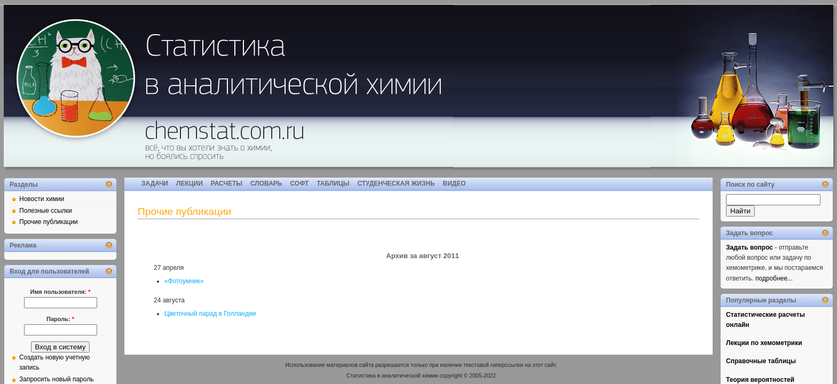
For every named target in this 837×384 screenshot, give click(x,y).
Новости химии (41, 199)
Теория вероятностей (760, 379)
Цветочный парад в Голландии (210, 313)
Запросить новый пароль (56, 379)
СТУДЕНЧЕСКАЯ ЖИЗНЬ (396, 183)
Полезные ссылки (45, 210)
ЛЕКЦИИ (189, 183)
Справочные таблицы (761, 361)
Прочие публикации (48, 222)
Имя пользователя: (60, 292)
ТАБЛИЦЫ (333, 183)
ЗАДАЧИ (154, 183)
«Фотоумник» (183, 281)
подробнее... (774, 278)
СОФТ (299, 183)
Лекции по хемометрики (764, 343)
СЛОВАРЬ (266, 183)
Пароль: (60, 319)
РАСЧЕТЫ (226, 183)
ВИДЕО (454, 183)
